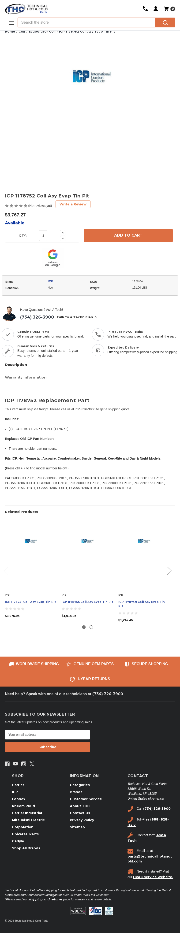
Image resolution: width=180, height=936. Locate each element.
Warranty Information (25, 377)
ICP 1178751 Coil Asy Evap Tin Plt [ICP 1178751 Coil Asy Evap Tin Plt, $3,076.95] (30, 602)
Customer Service (86, 799)
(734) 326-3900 (37, 317)
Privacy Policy (82, 820)
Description (16, 364)
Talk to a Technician (77, 317)
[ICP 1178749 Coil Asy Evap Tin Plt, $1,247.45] (144, 557)
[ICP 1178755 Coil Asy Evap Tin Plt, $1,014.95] (87, 557)
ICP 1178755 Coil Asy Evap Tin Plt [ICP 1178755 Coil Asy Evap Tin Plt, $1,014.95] (87, 602)
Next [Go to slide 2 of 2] (169, 570)
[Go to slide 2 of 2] (91, 627)
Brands (76, 792)
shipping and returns (45, 899)
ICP (50, 281)
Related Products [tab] (21, 511)
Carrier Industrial (27, 813)
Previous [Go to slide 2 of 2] (6, 570)
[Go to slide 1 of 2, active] (84, 627)
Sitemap (77, 827)
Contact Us (80, 813)
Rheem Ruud (23, 806)
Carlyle (18, 841)
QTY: (23, 235)
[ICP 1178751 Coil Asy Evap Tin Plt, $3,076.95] (31, 557)
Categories (80, 785)
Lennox (18, 799)
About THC (80, 806)
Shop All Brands (26, 848)
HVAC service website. (153, 877)
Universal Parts (25, 834)
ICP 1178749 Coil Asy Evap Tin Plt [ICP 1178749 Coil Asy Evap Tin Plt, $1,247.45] (141, 604)
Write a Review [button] (73, 204)
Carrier (18, 785)
